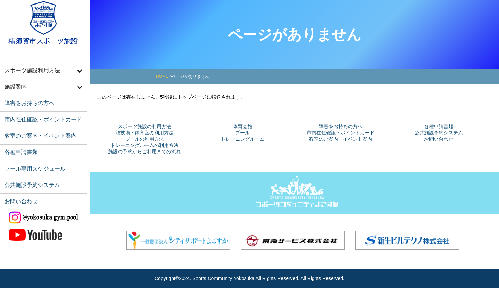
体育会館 (242, 126)
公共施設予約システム (30, 177)
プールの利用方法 (144, 139)
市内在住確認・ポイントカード (40, 115)
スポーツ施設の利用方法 (144, 126)
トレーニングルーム (242, 139)
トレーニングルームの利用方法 (144, 145)
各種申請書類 (19, 146)
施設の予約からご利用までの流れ (144, 151)
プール (242, 132)
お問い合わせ (19, 192)
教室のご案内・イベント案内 (38, 131)
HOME (162, 76)
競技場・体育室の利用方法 (144, 132)
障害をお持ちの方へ (27, 100)
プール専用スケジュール (32, 161)
